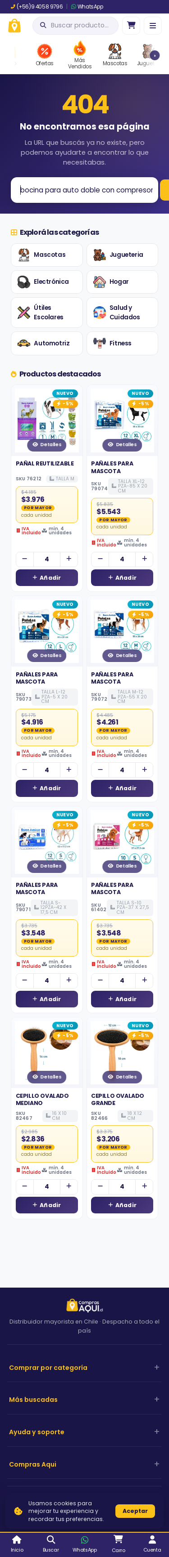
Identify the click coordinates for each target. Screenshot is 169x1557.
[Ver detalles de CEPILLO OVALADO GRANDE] (122, 1052)
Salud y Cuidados (116, 313)
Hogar (111, 282)
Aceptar (135, 1511)
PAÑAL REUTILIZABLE (45, 463)
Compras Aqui (32, 1464)
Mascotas (41, 255)
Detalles (46, 444)
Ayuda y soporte (36, 1431)
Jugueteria (118, 255)
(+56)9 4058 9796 (37, 6)
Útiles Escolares (40, 313)
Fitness (112, 343)
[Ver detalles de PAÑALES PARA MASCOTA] (122, 420)
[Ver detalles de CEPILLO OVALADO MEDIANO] (46, 1052)
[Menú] (153, 26)
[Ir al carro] (131, 26)
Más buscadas (33, 1399)
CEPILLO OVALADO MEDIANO (42, 1099)
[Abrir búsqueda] (75, 26)
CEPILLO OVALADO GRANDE (117, 1099)
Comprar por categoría (48, 1367)
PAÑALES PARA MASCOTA (112, 467)
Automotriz (43, 343)
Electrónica (43, 282)
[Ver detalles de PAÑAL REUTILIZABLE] (46, 420)
